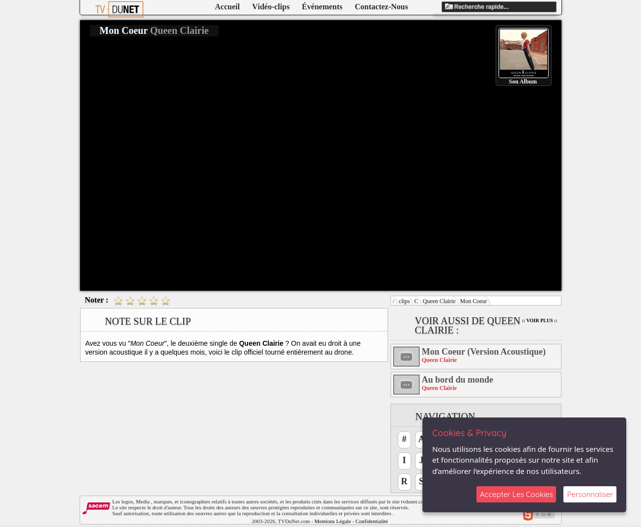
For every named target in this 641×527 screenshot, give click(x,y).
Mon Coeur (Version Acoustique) (484, 352)
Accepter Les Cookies (516, 494)
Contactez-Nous (381, 6)
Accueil (227, 6)
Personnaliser (590, 494)
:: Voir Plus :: (539, 320)
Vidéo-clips (270, 6)
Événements (322, 6)
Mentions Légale (332, 521)
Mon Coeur (473, 301)
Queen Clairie (439, 301)
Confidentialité (372, 521)
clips (404, 301)
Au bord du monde (458, 380)
